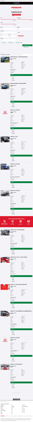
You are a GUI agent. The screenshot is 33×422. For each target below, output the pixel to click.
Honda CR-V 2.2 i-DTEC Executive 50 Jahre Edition (18, 284)
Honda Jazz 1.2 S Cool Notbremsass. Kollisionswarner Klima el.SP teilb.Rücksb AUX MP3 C (21, 311)
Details (12, 101)
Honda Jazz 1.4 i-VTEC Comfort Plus (16, 364)
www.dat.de (9, 420)
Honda (2, 413)
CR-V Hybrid (23, 409)
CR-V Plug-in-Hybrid (3, 410)
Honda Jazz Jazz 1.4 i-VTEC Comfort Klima (17, 229)
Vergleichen (12, 80)
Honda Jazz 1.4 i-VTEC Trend (15, 164)
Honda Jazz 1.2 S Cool (14, 136)
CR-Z (22, 410)
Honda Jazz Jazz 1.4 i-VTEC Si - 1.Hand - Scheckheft (18, 257)
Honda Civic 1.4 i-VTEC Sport (15, 190)
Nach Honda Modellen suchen (16, 14)
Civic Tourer (12, 406)
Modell (1, 27)
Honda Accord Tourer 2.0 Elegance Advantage (18, 83)
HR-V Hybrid (2, 409)
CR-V (11, 409)
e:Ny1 (12, 413)
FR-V (11, 410)
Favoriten (12, 78)
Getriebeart (18, 27)
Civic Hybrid (2, 406)
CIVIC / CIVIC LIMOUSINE (24, 406)
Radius (9, 34)
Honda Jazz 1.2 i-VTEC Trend (15, 110)
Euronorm (2, 38)
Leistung (2, 22)
